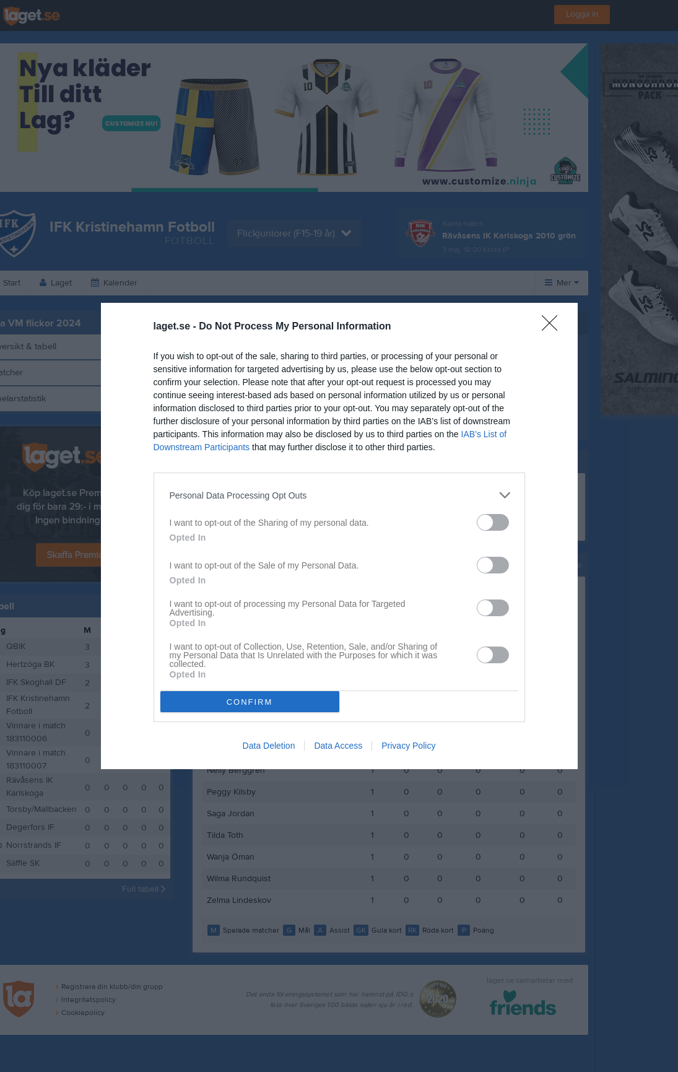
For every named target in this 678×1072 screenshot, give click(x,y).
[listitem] (339, 495)
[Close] (553, 327)
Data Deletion (269, 746)
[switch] (493, 522)
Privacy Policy (408, 746)
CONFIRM (250, 702)
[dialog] (339, 536)
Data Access (338, 746)
